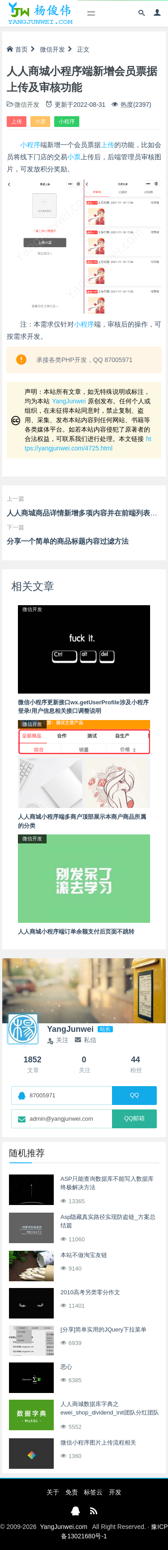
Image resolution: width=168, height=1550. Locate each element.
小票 (40, 121)
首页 (17, 49)
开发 (115, 1492)
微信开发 (52, 49)
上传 (16, 121)
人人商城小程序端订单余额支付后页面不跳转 (76, 931)
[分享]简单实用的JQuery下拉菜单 (103, 1329)
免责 (71, 1492)
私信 (85, 1040)
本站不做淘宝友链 (83, 1255)
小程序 (67, 121)
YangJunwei (69, 401)
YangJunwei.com (63, 1526)
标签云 (93, 1492)
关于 (53, 1492)
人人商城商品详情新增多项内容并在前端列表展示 (85, 513)
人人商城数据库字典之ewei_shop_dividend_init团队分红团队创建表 (109, 1413)
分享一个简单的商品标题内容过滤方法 (68, 541)
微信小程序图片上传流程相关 (98, 1442)
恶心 (66, 1366)
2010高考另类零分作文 (90, 1292)
